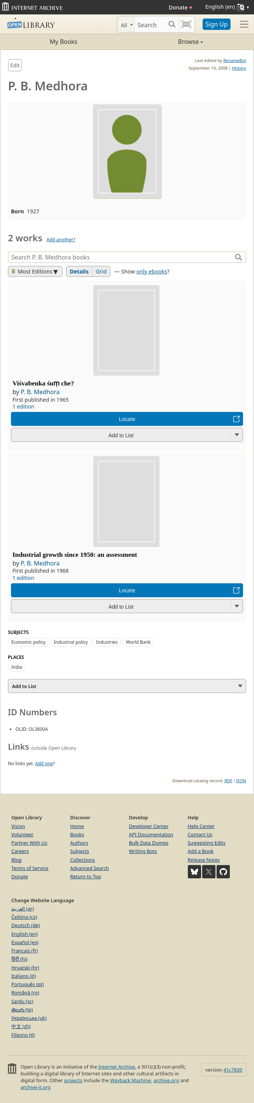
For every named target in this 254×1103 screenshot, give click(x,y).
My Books (63, 41)
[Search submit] (172, 24)
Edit (15, 65)
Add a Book (201, 851)
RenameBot (234, 60)
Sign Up (217, 24)
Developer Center (149, 826)
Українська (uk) (28, 1017)
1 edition (23, 406)
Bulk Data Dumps (149, 842)
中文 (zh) (21, 1026)
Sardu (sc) (22, 1001)
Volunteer (22, 834)
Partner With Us (29, 842)
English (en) (24, 934)
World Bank (138, 642)
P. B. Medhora (40, 392)
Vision (18, 826)
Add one (44, 763)
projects (73, 1080)
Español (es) (25, 942)
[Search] (150, 24)
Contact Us (200, 834)
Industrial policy (71, 642)
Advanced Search (89, 868)
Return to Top (85, 876)
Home (77, 826)
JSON (241, 780)
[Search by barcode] (186, 24)
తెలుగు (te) (22, 1009)
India (16, 667)
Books (77, 834)
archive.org (166, 1080)
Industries (107, 642)
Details (79, 271)
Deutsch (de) (25, 925)
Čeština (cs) (24, 916)
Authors (79, 842)
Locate (127, 419)
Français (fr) (24, 950)
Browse (165, 41)
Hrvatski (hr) (25, 967)
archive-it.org (35, 1087)
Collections (82, 859)
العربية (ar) (22, 908)
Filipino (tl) (23, 1035)
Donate (180, 7)
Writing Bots (143, 851)
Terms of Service (29, 868)
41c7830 (232, 1069)
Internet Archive (116, 1066)
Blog (16, 859)
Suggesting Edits (207, 842)
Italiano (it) (23, 976)
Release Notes (204, 859)
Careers (20, 851)
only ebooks (151, 271)
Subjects (79, 851)
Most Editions (32, 271)
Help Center (201, 826)
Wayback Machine (130, 1080)
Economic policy (28, 642)
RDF (228, 780)
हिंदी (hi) (19, 958)
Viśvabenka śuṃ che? (43, 383)
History (239, 68)
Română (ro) (25, 992)
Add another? (60, 239)
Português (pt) (27, 984)
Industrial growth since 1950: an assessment (74, 554)
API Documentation (151, 834)
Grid (101, 271)
